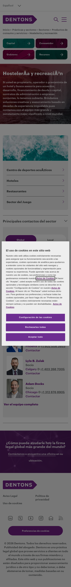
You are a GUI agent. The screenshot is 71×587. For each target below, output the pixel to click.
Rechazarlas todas (35, 327)
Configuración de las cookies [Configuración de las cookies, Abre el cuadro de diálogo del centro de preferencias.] (35, 317)
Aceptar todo (35, 337)
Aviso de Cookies (45, 278)
